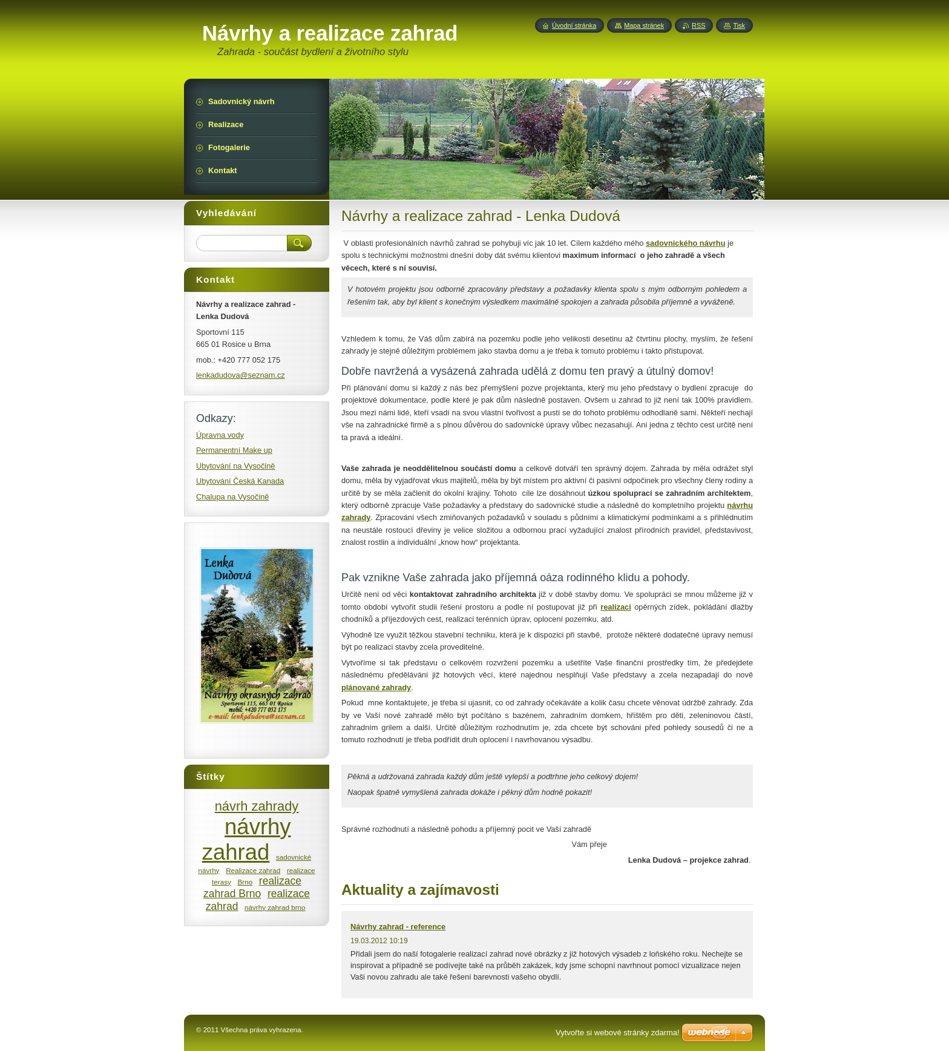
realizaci (615, 606)
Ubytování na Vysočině (235, 465)
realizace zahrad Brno (252, 887)
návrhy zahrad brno (275, 907)
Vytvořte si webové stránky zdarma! (618, 1032)
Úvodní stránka (574, 25)
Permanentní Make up (234, 450)
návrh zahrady (257, 806)
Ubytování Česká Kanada (240, 481)
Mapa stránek (644, 25)
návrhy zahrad (246, 839)
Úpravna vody (220, 435)
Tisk (739, 25)
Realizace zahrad (253, 870)
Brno (245, 882)
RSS (698, 25)
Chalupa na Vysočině (232, 496)
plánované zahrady (376, 687)
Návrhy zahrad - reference (397, 926)
